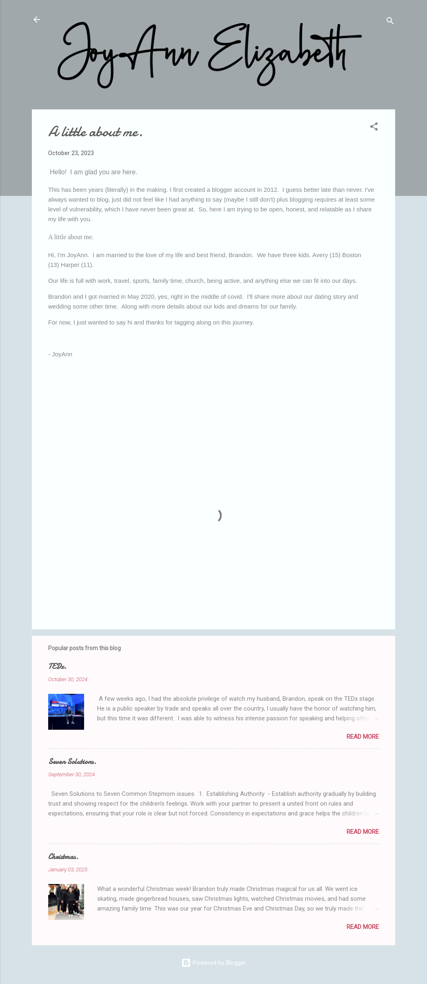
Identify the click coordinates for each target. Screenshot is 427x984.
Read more (363, 736)
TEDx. (57, 667)
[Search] (390, 22)
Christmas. (63, 857)
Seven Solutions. (72, 762)
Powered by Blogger (213, 962)
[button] (374, 128)
